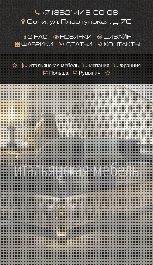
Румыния (86, 73)
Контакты (119, 43)
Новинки (72, 36)
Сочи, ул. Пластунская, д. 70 (76, 20)
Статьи (75, 43)
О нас (36, 36)
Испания (95, 65)
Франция (127, 65)
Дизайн (114, 36)
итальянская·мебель (76, 160)
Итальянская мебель (50, 65)
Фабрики (34, 43)
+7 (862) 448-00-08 (76, 11)
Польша (56, 73)
